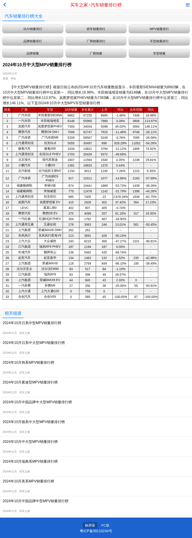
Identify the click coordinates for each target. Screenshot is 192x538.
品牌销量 (32, 53)
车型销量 (159, 53)
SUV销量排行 (32, 29)
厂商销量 (96, 53)
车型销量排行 (159, 41)
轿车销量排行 (96, 29)
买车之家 (79, 5)
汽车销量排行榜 (106, 5)
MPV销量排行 (159, 29)
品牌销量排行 (32, 41)
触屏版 (90, 525)
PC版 (105, 525)
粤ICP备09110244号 (96, 531)
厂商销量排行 (96, 41)
